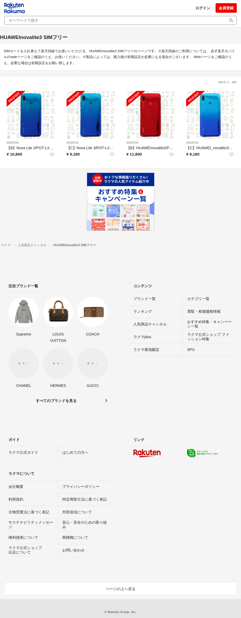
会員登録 (226, 8)
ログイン (202, 8)
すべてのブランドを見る (56, 401)
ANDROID (13, 142)
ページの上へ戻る (120, 589)
